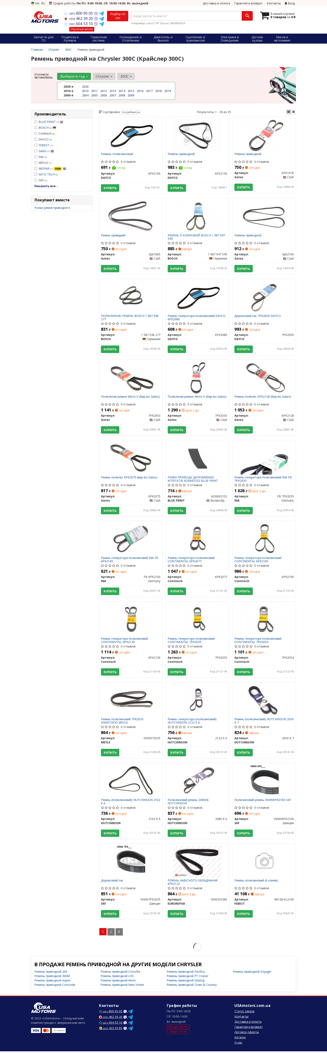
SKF (40, 180)
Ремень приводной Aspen (52, 982)
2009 (131, 95)
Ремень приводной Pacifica (186, 973)
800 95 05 (79, 13)
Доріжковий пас (112, 882)
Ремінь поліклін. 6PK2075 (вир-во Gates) (129, 478)
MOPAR (52, 168)
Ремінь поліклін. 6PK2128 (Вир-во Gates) (262, 397)
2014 (121, 91)
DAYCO (45, 139)
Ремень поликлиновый (117, 154)
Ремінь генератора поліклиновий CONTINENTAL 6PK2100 (257, 560)
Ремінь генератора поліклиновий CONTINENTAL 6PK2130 (124, 641)
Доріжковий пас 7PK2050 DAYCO (257, 316)
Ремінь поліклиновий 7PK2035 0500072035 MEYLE (122, 722)
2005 (94, 95)
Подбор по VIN (117, 16)
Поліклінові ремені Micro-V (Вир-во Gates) (130, 397)
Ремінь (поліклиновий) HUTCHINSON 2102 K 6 (130, 803)
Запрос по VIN (178, 1033)
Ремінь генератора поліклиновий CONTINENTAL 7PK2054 (257, 641)
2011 (94, 91)
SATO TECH (48, 174)
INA (43, 157)
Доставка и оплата (216, 3)
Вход (290, 3)
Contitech (44, 133)
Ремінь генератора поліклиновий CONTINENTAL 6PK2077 (191, 560)
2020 (85, 86)
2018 (158, 91)
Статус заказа (244, 1013)
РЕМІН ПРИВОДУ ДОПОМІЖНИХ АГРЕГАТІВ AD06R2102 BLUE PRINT (193, 479)
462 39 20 (79, 18)
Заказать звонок (178, 1028)
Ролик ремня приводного (52, 208)
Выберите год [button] (74, 76)
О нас (238, 1044)
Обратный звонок (81, 29)
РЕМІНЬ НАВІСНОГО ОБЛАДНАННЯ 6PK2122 (193, 883)
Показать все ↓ (46, 186)
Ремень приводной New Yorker (122, 986)
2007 (112, 95)
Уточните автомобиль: (43, 75)
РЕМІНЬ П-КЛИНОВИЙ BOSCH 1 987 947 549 (196, 237)
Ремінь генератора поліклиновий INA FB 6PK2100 (129, 560)
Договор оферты (246, 1034)
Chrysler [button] (104, 76)
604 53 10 (79, 23)
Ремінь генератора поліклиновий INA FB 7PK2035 (263, 479)
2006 (103, 95)
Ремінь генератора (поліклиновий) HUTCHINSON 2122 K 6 (192, 722)
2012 (103, 91)
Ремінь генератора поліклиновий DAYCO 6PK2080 (196, 318)
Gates (46, 151)
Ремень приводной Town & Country (192, 986)
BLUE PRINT (51, 122)
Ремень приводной (181, 154)
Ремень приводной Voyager (252, 973)
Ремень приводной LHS (117, 978)
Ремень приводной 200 (50, 973)
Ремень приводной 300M (52, 978)
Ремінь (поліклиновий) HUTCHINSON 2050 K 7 (264, 722)
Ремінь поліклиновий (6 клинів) (256, 882)
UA (35, 3)
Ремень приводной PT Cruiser (187, 978)
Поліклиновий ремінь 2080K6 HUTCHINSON (188, 803)
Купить (110, 188)
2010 (85, 91)
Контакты (274, 3)
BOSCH (47, 128)
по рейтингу (131, 112)
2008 (121, 95)
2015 (131, 91)
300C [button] (125, 76)
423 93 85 (110, 1030)
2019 (167, 91)
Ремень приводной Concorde (54, 986)
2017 (149, 91)
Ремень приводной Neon (118, 982)
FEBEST (46, 145)
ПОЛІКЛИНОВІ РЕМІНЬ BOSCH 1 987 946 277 (130, 318)
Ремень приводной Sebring (185, 982)
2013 (112, 91)
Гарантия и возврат (248, 3)
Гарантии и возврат (248, 1028)
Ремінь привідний (113, 235)
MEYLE (42, 163)
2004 (85, 95)
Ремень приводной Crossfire (120, 973)
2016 (140, 91)
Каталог (240, 1039)
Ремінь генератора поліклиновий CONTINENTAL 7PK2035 (191, 641)
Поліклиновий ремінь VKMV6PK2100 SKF (262, 801)
